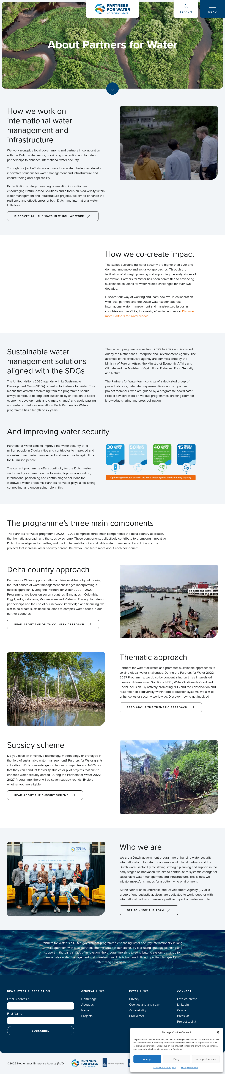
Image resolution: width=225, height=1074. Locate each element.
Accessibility (137, 1010)
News (85, 1010)
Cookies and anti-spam (145, 1004)
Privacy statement (189, 1067)
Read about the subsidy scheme (41, 795)
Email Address (18, 999)
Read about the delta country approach (49, 624)
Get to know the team (145, 910)
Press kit (183, 1016)
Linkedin (183, 1004)
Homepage (89, 999)
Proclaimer (136, 1016)
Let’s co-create (187, 999)
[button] (218, 1032)
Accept (147, 1059)
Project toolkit (186, 1021)
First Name (14, 1013)
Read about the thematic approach (157, 707)
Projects (86, 1016)
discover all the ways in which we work (49, 216)
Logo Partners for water (112, 9)
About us (87, 1004)
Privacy (134, 999)
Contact (182, 1010)
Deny (176, 1059)
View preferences (206, 1059)
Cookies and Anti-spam (164, 1067)
